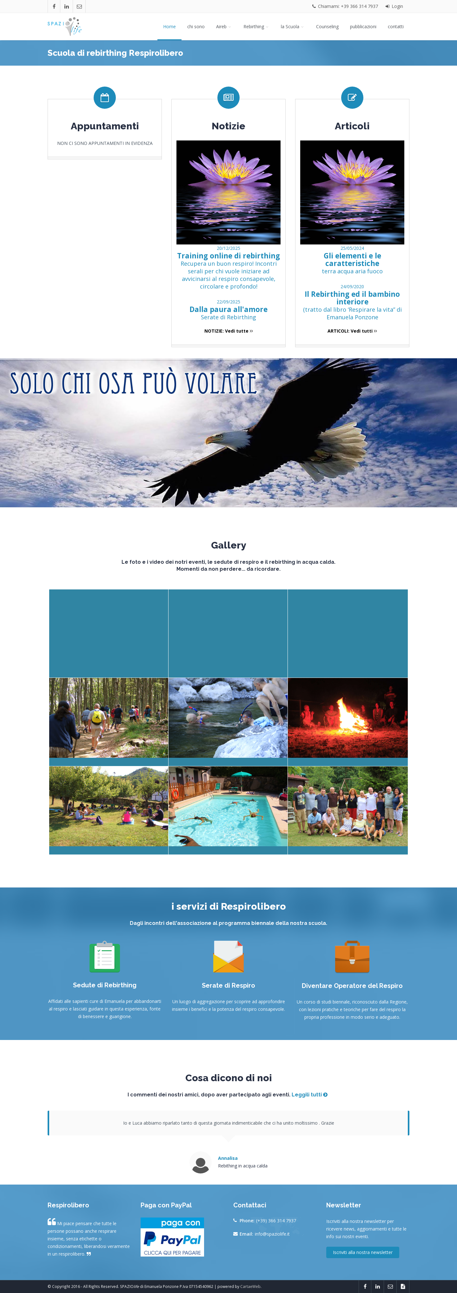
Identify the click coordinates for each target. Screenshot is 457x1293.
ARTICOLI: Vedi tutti (352, 331)
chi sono (196, 26)
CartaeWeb (250, 1286)
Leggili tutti (310, 1095)
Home (169, 26)
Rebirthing (256, 26)
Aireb (224, 26)
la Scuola (293, 26)
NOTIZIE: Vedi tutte (228, 331)
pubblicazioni (363, 26)
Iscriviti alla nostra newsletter (363, 1252)
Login (394, 6)
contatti (396, 26)
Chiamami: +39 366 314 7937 (345, 6)
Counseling (327, 26)
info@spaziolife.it (272, 1234)
